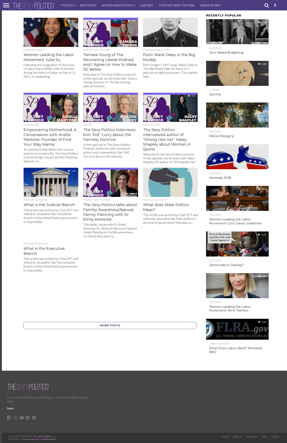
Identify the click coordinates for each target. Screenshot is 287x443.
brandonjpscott (30, 439)
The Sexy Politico (42, 436)
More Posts (110, 325)
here (10, 408)
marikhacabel (48, 439)
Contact (251, 436)
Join (264, 436)
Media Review (210, 5)
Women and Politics (117, 5)
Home (225, 436)
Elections (88, 5)
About (237, 436)
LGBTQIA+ (146, 5)
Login (274, 436)
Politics (67, 5)
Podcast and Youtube (176, 5)
